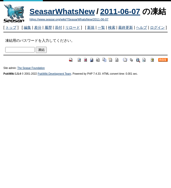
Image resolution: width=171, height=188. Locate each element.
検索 (111, 27)
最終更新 (125, 27)
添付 (58, 27)
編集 (27, 27)
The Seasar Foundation (31, 68)
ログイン (157, 27)
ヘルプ (141, 27)
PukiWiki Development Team (54, 73)
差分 (38, 27)
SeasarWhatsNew (62, 11)
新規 (91, 27)
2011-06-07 (120, 11)
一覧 (101, 27)
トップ (10, 27)
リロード (72, 27)
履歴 (48, 27)
